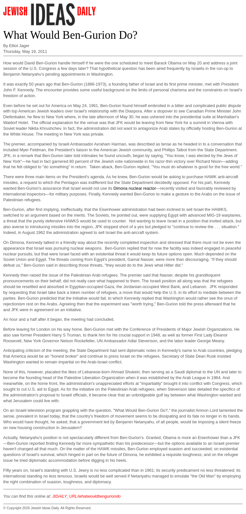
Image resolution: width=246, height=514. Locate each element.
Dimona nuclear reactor (134, 188)
